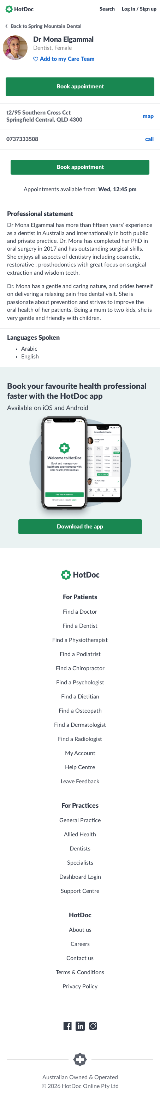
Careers (80, 944)
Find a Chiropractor (80, 668)
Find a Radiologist (80, 739)
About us (80, 930)
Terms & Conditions (80, 972)
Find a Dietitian (80, 697)
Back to (43, 26)
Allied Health (80, 834)
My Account (80, 753)
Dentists (80, 849)
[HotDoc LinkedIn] (80, 1026)
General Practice (80, 820)
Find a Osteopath (80, 711)
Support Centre (80, 891)
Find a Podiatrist (80, 654)
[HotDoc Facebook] (67, 1026)
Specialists (80, 863)
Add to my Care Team (64, 59)
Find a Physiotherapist (80, 640)
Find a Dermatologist (80, 725)
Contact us (80, 958)
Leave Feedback (80, 781)
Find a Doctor (80, 612)
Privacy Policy (80, 986)
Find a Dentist (80, 626)
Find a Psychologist (80, 682)
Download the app (80, 527)
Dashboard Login (80, 877)
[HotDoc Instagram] (93, 1026)
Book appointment (80, 86)
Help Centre (80, 767)
